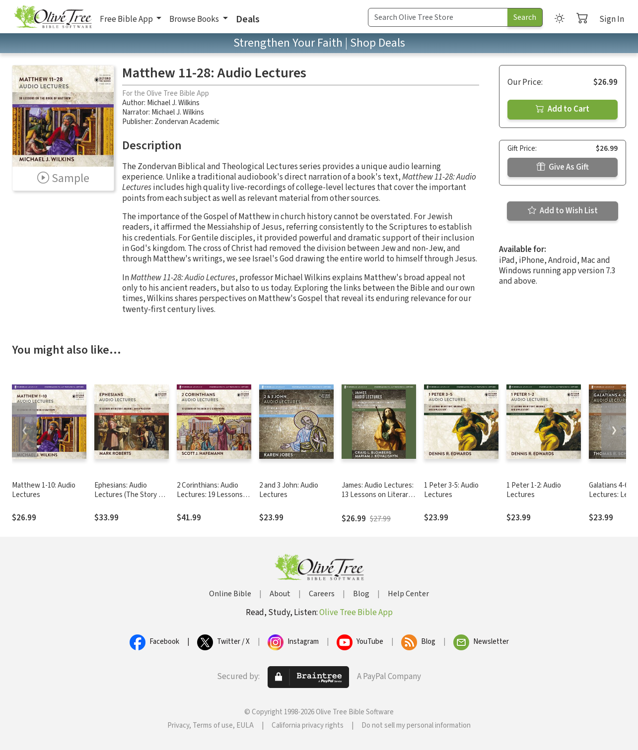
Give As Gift (563, 167)
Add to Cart (562, 109)
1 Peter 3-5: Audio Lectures (451, 490)
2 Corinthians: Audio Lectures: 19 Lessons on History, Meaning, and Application (210, 499)
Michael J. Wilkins (173, 103)
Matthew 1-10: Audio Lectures (43, 490)
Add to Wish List (563, 211)
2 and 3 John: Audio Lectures (288, 490)
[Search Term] (438, 17)
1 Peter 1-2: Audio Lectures (533, 490)
